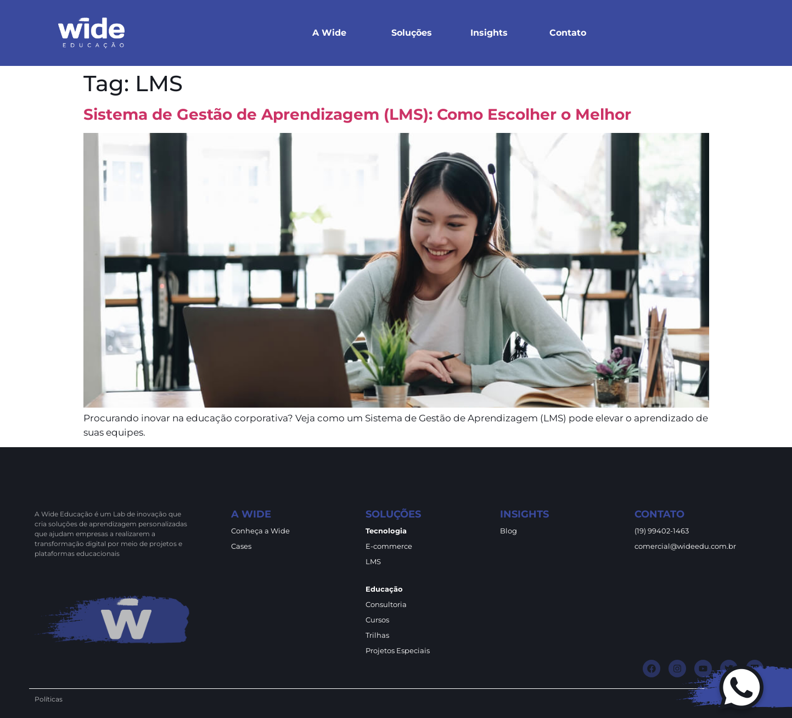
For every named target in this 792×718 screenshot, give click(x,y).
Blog (508, 530)
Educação (384, 589)
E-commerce (389, 546)
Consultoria (386, 604)
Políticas (49, 699)
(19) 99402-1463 (661, 530)
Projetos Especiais (398, 650)
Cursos (377, 619)
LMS (373, 561)
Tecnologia (386, 530)
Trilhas (377, 635)
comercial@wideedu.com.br (685, 546)
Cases (241, 546)
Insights (489, 32)
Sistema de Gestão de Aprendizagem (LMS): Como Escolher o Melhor (357, 114)
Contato (567, 32)
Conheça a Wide (260, 530)
